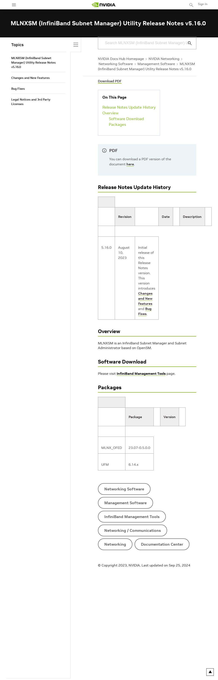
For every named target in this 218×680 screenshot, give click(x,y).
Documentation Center (162, 544)
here (130, 164)
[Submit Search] (187, 43)
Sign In (202, 4)
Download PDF (110, 81)
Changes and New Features (145, 298)
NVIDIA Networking (164, 59)
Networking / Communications (132, 530)
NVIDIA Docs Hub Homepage (121, 59)
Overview (110, 113)
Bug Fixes (18, 89)
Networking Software (116, 64)
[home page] (104, 5)
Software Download (126, 118)
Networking (115, 544)
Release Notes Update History (129, 107)
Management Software (156, 64)
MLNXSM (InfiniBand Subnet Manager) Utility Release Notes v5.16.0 (33, 62)
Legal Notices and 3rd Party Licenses (30, 102)
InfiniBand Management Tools (141, 373)
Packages (117, 124)
